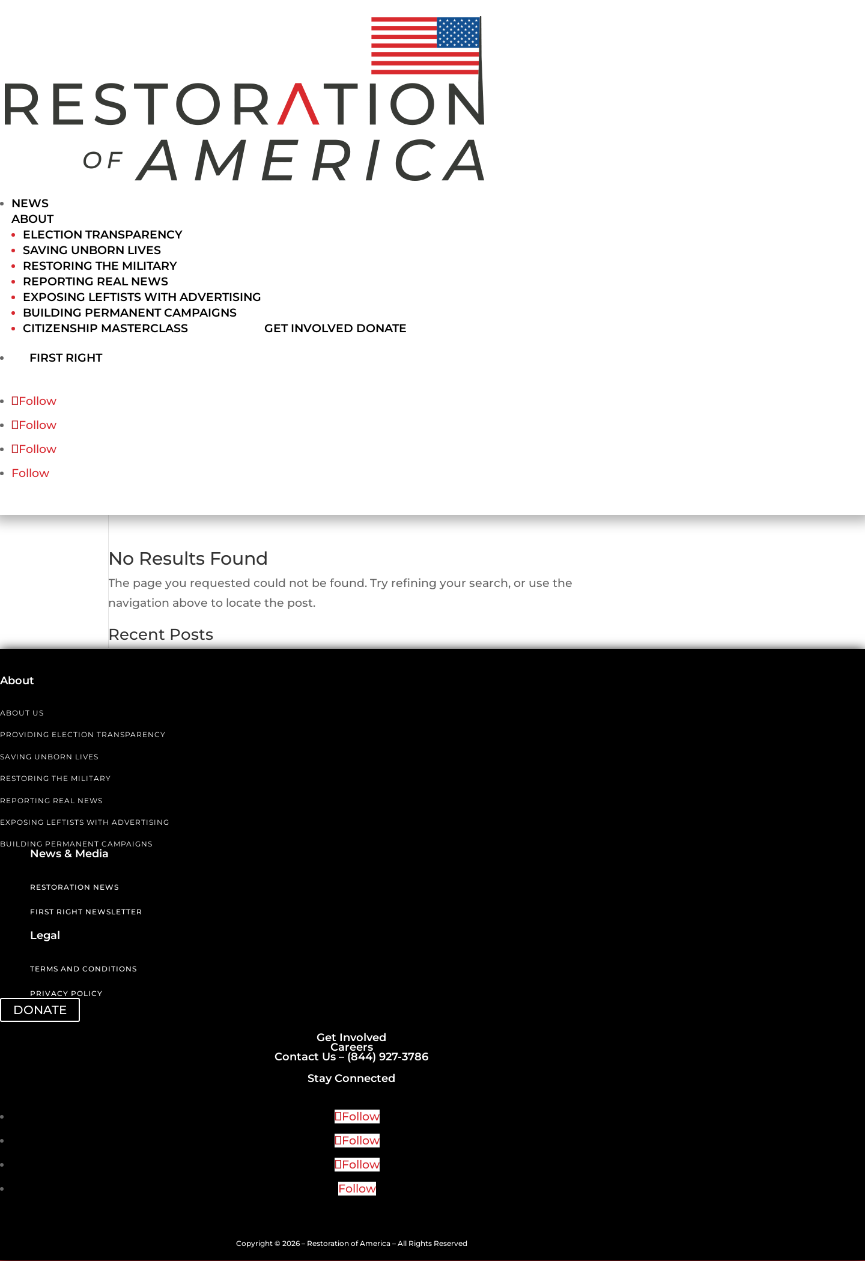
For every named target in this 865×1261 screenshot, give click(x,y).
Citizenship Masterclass (105, 328)
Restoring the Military (100, 266)
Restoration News (74, 887)
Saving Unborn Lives (92, 250)
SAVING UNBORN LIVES (49, 757)
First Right (79, 357)
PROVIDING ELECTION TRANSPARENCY (83, 735)
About (32, 219)
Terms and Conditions (83, 969)
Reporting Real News (95, 281)
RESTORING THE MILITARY (55, 778)
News (30, 203)
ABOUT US (22, 713)
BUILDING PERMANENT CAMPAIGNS (76, 844)
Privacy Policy (66, 993)
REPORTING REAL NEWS (51, 801)
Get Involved (308, 328)
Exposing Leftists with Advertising (142, 297)
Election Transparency (103, 235)
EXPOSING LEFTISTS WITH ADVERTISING (84, 822)
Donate (381, 328)
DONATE (40, 1010)
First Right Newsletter (86, 912)
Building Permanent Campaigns (130, 313)
